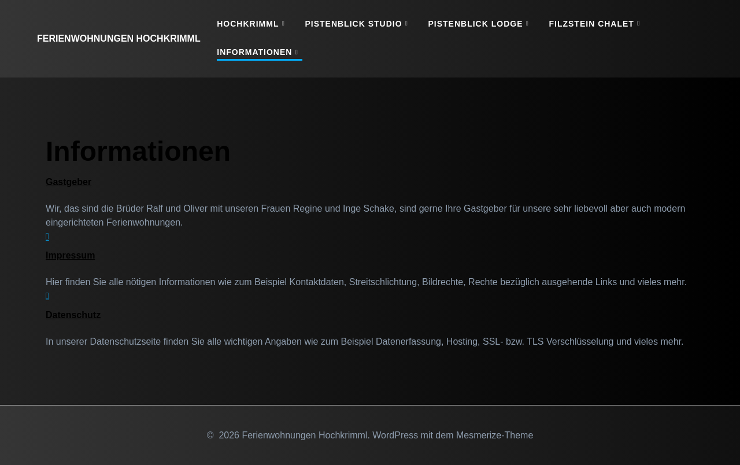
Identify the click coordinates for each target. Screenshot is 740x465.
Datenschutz (73, 315)
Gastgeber (68, 182)
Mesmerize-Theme (494, 435)
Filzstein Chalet (591, 23)
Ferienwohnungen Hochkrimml (119, 38)
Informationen (254, 52)
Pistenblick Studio (353, 23)
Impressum (70, 255)
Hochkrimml (248, 23)
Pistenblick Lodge (475, 23)
